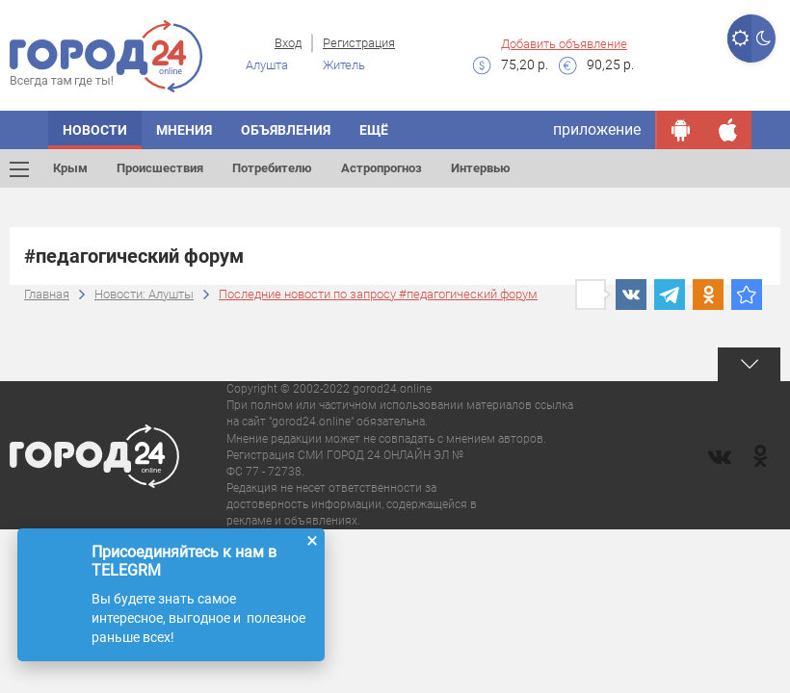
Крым (70, 168)
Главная (46, 294)
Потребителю (272, 168)
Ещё (373, 130)
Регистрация (359, 43)
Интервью (481, 168)
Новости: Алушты (144, 294)
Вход (288, 43)
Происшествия (160, 168)
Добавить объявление (564, 44)
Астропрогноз (381, 168)
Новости (95, 130)
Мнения (184, 130)
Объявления (285, 130)
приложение (597, 129)
